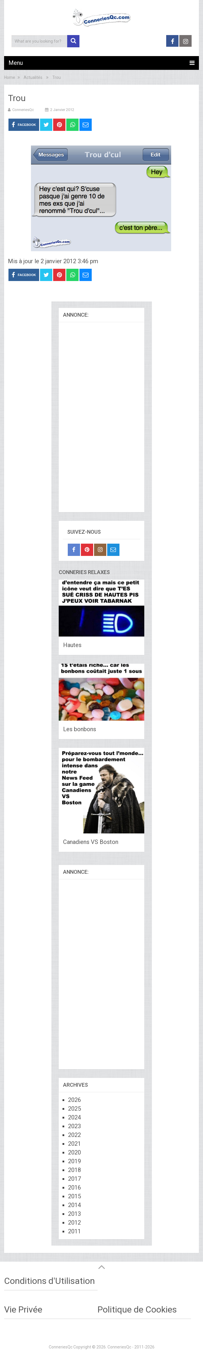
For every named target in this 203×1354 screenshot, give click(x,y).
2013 (74, 1213)
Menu (15, 62)
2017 (74, 1178)
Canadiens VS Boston (90, 841)
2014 (74, 1205)
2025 (74, 1108)
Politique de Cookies (137, 1309)
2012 (74, 1222)
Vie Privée (23, 1309)
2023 (74, 1126)
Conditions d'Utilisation (49, 1281)
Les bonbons (79, 729)
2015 (74, 1196)
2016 (74, 1187)
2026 (74, 1099)
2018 (74, 1169)
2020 (74, 1152)
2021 (74, 1143)
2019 (74, 1161)
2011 (74, 1231)
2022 (74, 1134)
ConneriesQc (23, 110)
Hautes (72, 645)
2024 (74, 1117)
